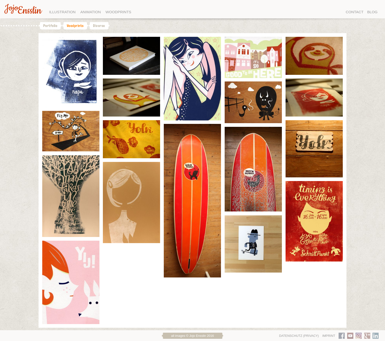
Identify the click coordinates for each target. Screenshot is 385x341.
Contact (354, 12)
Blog (372, 12)
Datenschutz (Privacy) (299, 336)
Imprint (328, 336)
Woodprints (118, 12)
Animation (90, 12)
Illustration (62, 12)
